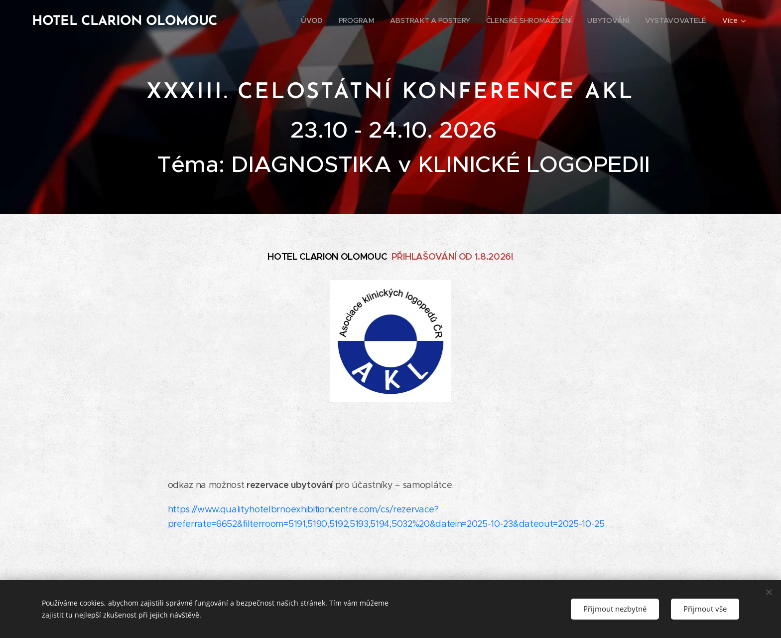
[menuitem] (314, 20)
